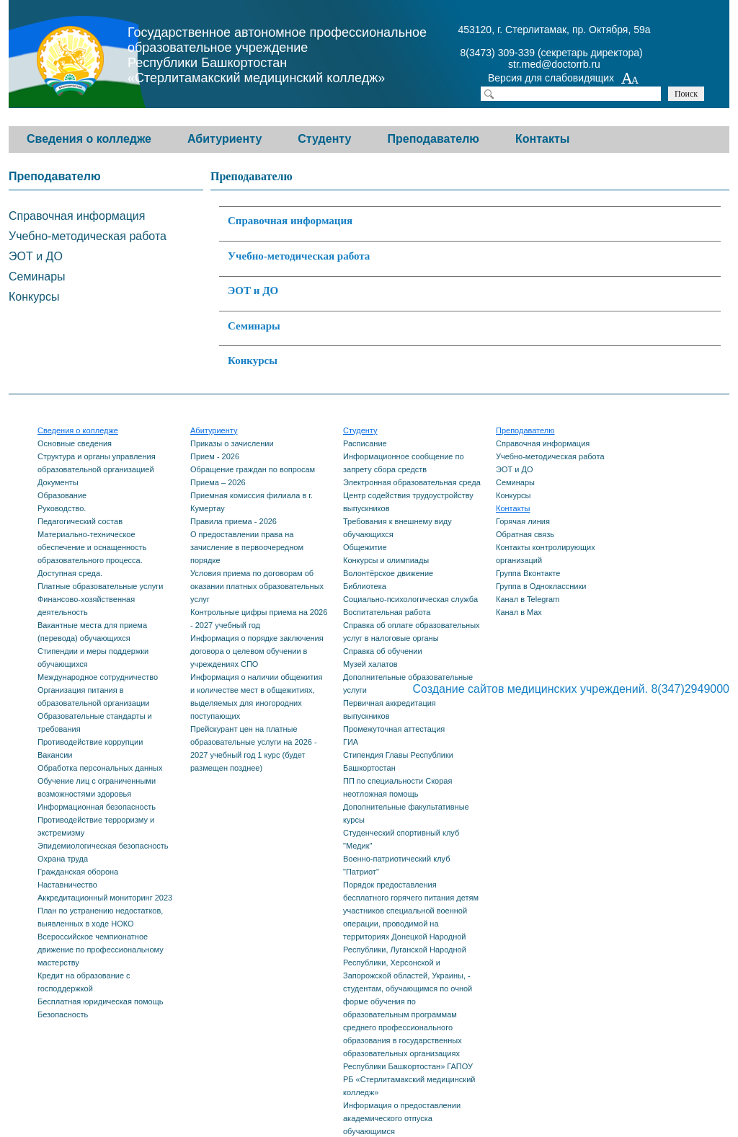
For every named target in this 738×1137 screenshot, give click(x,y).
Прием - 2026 (214, 456)
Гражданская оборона (77, 871)
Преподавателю (433, 139)
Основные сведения (74, 443)
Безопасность (62, 1014)
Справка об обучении (382, 651)
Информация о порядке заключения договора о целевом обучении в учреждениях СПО (257, 651)
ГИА (350, 742)
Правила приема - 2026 (233, 521)
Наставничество (67, 884)
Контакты (542, 139)
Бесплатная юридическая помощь (100, 1001)
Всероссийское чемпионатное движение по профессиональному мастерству (100, 949)
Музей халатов (370, 664)
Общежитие (365, 547)
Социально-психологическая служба (410, 599)
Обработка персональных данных (99, 768)
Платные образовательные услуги (100, 586)
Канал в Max (519, 612)
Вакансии (55, 755)
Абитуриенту (224, 139)
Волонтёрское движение (388, 573)
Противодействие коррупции (90, 742)
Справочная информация (290, 220)
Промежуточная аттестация (394, 729)
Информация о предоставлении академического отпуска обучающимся (402, 1118)
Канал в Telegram (527, 599)
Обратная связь (525, 534)
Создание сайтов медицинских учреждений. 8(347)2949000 (570, 689)
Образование (61, 495)
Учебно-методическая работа (299, 256)
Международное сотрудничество (97, 677)
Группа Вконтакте (528, 573)
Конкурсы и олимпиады (386, 560)
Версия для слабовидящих (563, 79)
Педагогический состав (80, 521)
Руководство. (61, 508)
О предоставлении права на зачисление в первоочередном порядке (246, 547)
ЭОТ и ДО (253, 290)
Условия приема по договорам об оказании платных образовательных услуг (257, 586)
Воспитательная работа (386, 612)
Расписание (365, 443)
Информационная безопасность (96, 806)
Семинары (254, 326)
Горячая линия (523, 521)
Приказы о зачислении (232, 443)
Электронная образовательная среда (412, 482)
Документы (58, 482)
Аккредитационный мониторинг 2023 (104, 897)
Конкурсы (252, 360)
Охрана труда (62, 858)
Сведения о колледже (89, 139)
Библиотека (364, 586)
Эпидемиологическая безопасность (103, 845)
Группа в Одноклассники (541, 586)
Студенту (324, 139)
